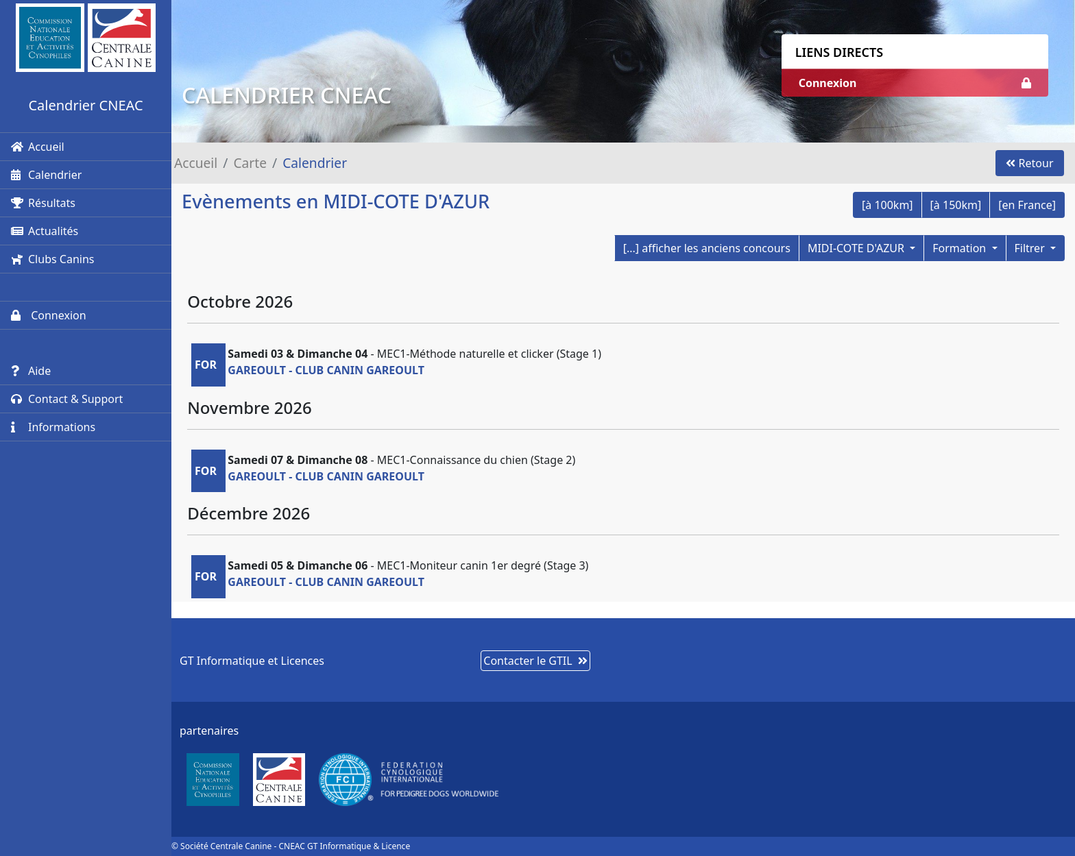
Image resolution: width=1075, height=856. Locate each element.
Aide (31, 371)
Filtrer (1031, 248)
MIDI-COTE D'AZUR (857, 248)
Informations (53, 427)
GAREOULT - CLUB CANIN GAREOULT (326, 370)
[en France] (1027, 204)
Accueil (37, 146)
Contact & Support (67, 399)
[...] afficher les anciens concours (706, 248)
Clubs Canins (52, 259)
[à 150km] (956, 204)
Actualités (44, 231)
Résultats (43, 203)
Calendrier (46, 175)
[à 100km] (887, 204)
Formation (960, 248)
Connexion (48, 315)
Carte (250, 163)
